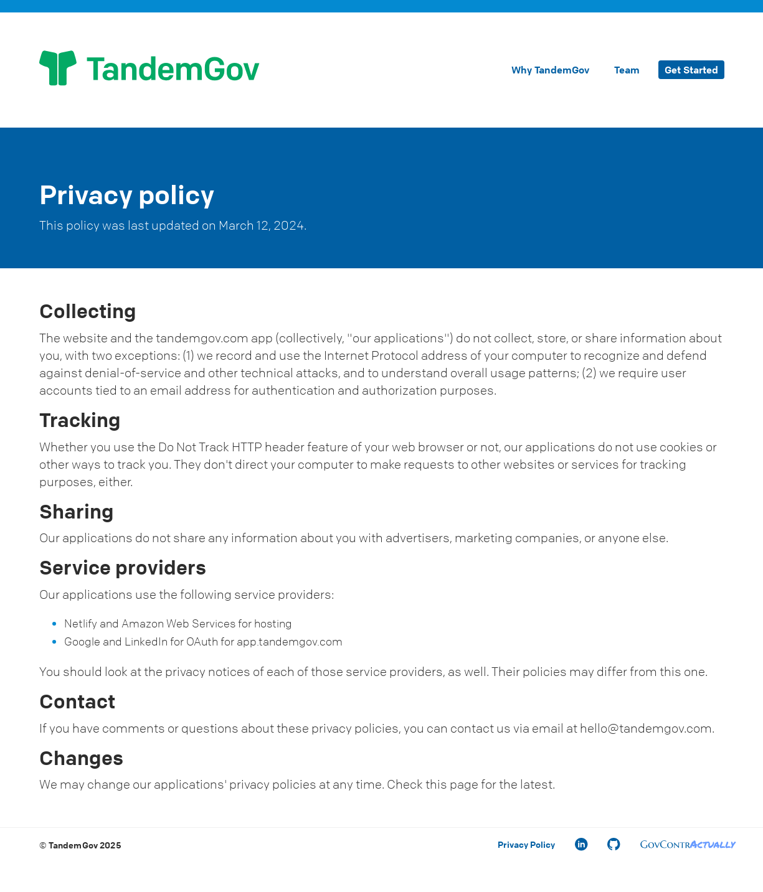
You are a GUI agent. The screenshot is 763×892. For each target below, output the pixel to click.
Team (627, 69)
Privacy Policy (526, 844)
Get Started (691, 69)
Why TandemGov (550, 69)
